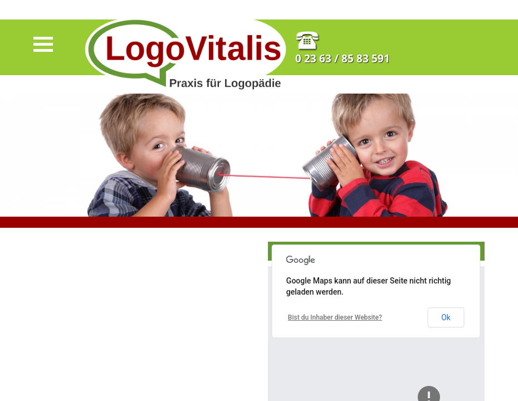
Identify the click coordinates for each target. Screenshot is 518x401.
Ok (446, 317)
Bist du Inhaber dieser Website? (335, 317)
